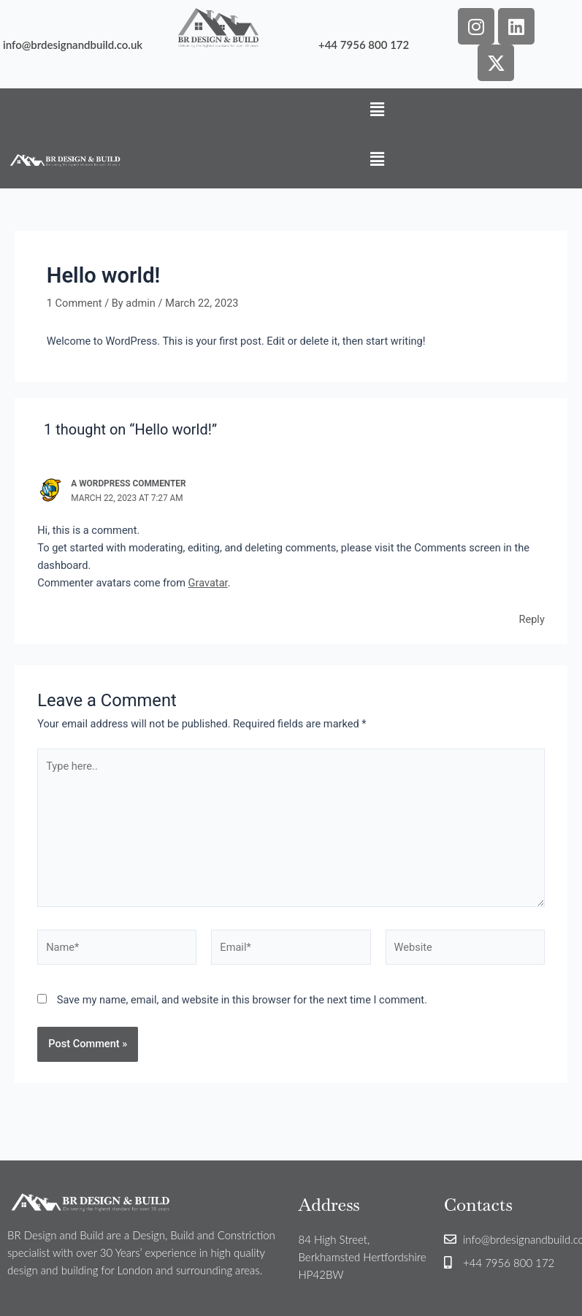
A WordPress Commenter (128, 483)
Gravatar (208, 582)
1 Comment (74, 303)
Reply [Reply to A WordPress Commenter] (531, 619)
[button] (377, 109)
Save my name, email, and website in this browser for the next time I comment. (242, 999)
